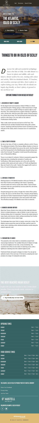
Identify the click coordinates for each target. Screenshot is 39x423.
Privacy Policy (4, 390)
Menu (33, 41)
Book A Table (28, 3)
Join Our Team (4, 393)
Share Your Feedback (6, 387)
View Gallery (10, 30)
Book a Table (23, 30)
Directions (20, 3)
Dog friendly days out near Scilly (14, 297)
